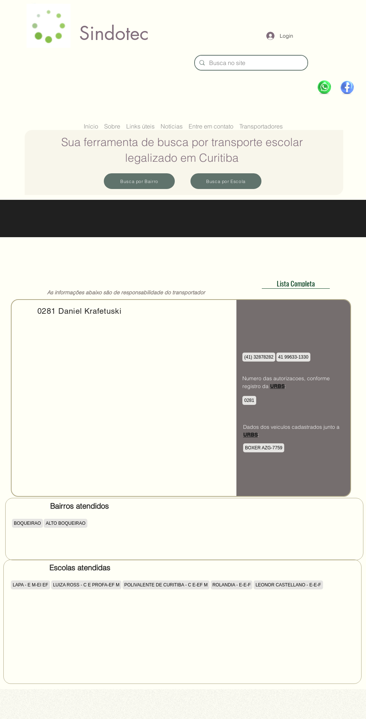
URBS (277, 386)
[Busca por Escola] (225, 181)
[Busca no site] (250, 63)
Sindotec (114, 33)
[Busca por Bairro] (139, 181)
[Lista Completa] (296, 283)
